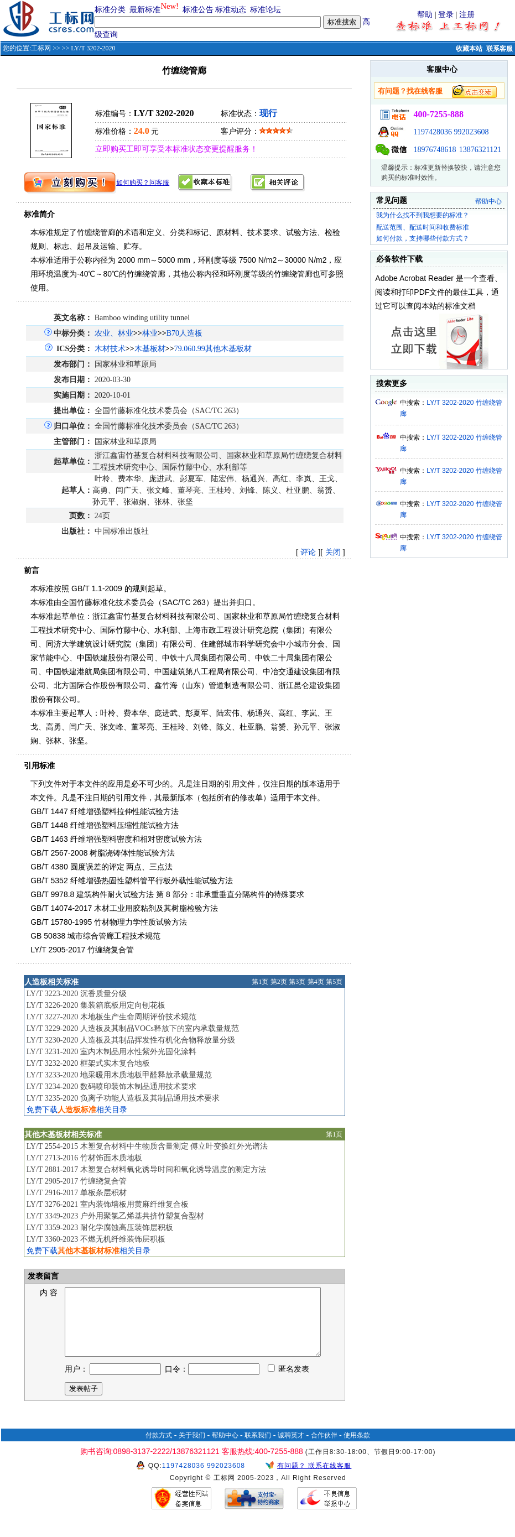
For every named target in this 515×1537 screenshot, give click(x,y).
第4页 (316, 982)
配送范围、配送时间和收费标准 (422, 227)
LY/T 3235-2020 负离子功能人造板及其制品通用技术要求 (123, 1098)
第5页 (334, 982)
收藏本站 (469, 49)
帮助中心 (488, 201)
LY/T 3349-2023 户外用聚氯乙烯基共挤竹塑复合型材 (115, 1216)
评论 (308, 552)
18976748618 (434, 149)
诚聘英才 (291, 1448)
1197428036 (432, 132)
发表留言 (42, 1276)
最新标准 (144, 10)
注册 (467, 15)
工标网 (41, 48)
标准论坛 (265, 10)
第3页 (297, 982)
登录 (446, 15)
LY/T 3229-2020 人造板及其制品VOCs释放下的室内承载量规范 (133, 1028)
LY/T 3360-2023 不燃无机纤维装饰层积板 (96, 1239)
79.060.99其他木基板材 (213, 349)
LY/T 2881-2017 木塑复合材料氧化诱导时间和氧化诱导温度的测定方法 (146, 1169)
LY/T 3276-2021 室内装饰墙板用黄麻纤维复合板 (108, 1204)
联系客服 (499, 49)
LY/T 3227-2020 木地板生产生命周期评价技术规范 (111, 1017)
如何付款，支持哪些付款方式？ (422, 238)
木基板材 (149, 349)
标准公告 (198, 10)
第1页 (260, 982)
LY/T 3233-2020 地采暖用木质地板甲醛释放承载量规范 (119, 1075)
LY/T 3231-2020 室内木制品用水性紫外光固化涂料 (111, 1052)
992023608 (471, 132)
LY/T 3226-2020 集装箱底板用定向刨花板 (96, 1005)
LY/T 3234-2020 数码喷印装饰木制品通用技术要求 (111, 1086)
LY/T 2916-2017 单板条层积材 (77, 1193)
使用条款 (357, 1448)
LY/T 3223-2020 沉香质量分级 (77, 993)
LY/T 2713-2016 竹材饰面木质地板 (84, 1158)
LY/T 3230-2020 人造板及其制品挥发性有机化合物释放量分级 (131, 1040)
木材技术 (110, 349)
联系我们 (258, 1448)
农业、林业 (114, 333)
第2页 (278, 982)
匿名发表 (289, 1382)
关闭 (333, 552)
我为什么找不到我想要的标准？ (422, 215)
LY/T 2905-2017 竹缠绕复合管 (77, 1181)
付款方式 (158, 1448)
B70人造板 (184, 333)
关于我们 (192, 1448)
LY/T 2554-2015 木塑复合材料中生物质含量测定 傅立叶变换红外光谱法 (147, 1146)
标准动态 (230, 10)
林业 (150, 333)
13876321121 (480, 149)
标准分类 (110, 10)
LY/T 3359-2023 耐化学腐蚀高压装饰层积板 (100, 1227)
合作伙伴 (324, 1448)
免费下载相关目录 (77, 1110)
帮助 (425, 15)
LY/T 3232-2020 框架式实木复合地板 (88, 1063)
